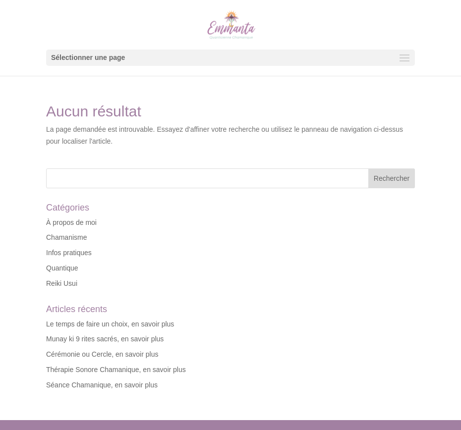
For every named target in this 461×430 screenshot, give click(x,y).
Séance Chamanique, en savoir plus (102, 385)
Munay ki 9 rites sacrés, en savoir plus (105, 339)
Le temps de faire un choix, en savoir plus (110, 324)
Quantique (62, 268)
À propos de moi (71, 222)
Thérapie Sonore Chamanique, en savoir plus (116, 370)
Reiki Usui (61, 283)
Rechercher (391, 178)
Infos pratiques (69, 253)
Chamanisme (66, 237)
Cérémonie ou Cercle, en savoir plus (102, 354)
